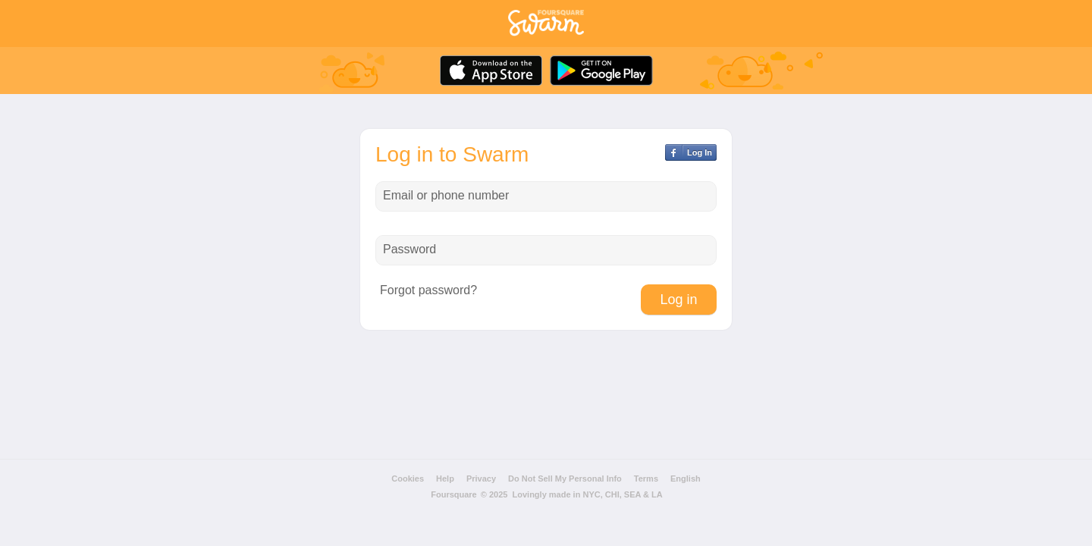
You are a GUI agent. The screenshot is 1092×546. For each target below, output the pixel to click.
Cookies (407, 479)
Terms (646, 479)
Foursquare (454, 494)
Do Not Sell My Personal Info (565, 479)
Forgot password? (428, 290)
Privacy (481, 479)
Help (445, 479)
